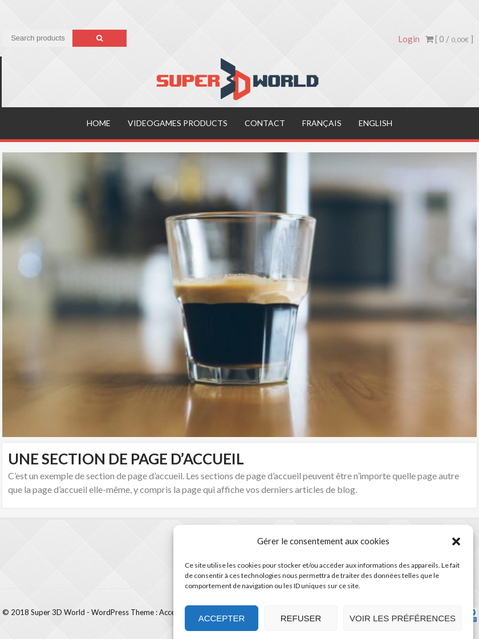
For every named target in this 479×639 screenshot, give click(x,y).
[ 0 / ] (449, 39)
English (375, 123)
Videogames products (178, 123)
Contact (265, 123)
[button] (456, 549)
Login (409, 39)
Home (99, 123)
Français (322, 123)
